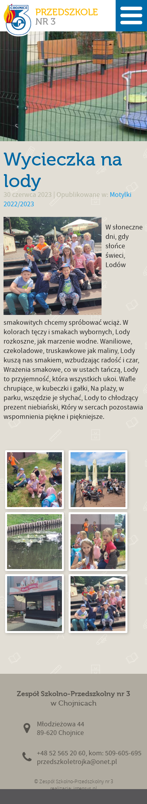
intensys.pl (85, 788)
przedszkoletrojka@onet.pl (77, 761)
